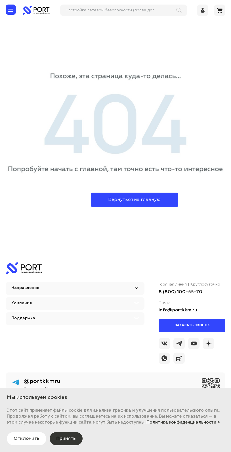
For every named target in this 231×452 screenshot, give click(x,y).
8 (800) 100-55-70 (180, 292)
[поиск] (121, 10)
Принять (66, 438)
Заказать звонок (192, 325)
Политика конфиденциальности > (183, 422)
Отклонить (26, 438)
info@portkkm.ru (178, 310)
